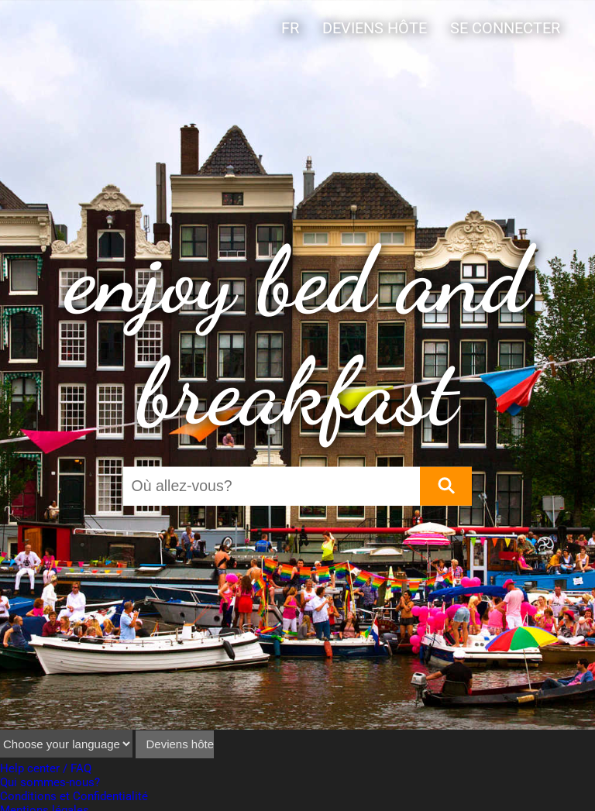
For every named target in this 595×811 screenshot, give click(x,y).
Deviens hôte (374, 28)
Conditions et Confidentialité (74, 796)
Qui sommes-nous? (50, 782)
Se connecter (505, 28)
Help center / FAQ (45, 768)
